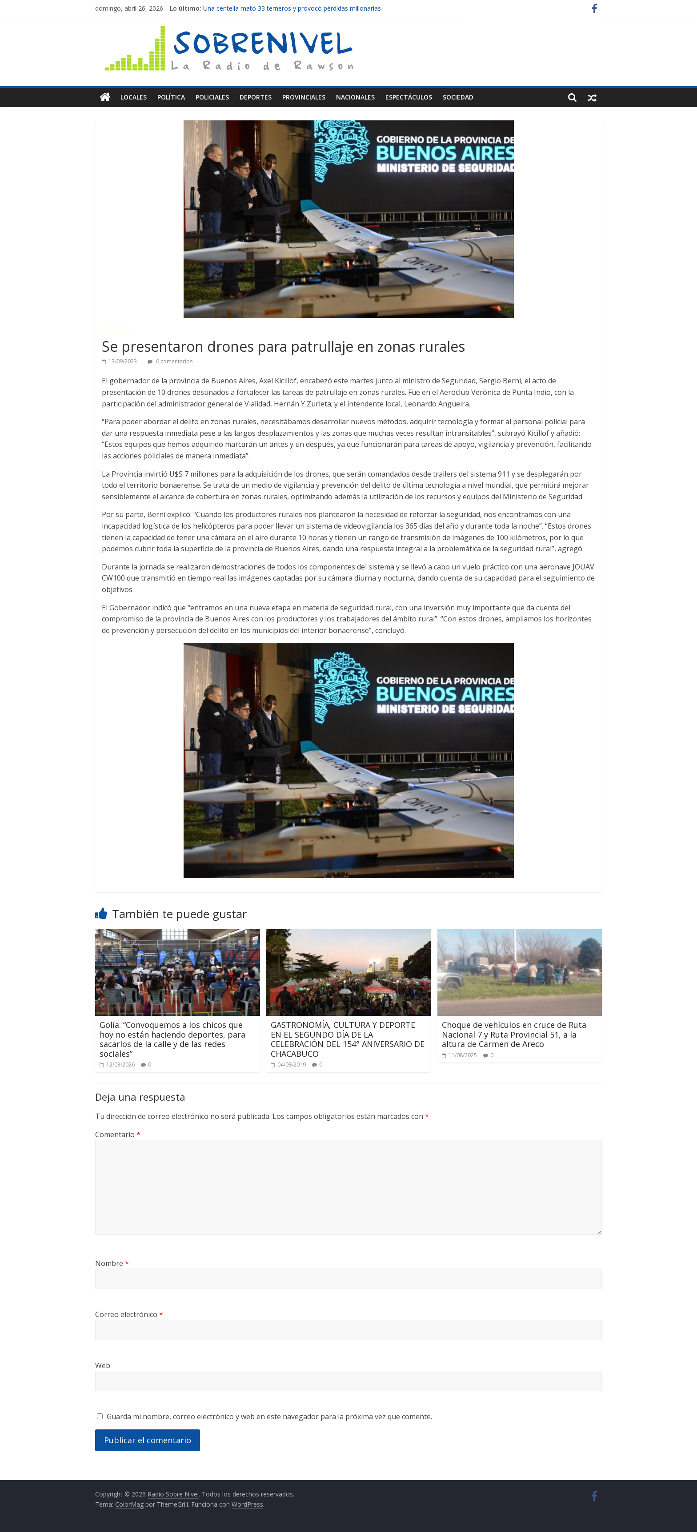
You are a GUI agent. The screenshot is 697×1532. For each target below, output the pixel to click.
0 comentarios (170, 361)
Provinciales (303, 97)
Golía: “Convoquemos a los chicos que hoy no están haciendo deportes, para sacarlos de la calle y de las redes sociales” (172, 1039)
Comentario (117, 1134)
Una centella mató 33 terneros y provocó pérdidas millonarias (292, 8)
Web (102, 1365)
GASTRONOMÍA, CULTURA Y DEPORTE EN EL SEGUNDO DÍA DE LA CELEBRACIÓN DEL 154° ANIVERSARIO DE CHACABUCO (348, 1039)
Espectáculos (408, 97)
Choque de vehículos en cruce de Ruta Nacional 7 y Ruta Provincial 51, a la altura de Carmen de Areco (514, 1034)
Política (171, 97)
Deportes (256, 97)
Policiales (212, 97)
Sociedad (458, 97)
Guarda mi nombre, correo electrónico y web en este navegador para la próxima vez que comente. (269, 1416)
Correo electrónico (129, 1314)
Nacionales (355, 97)
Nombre (112, 1263)
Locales (133, 97)
